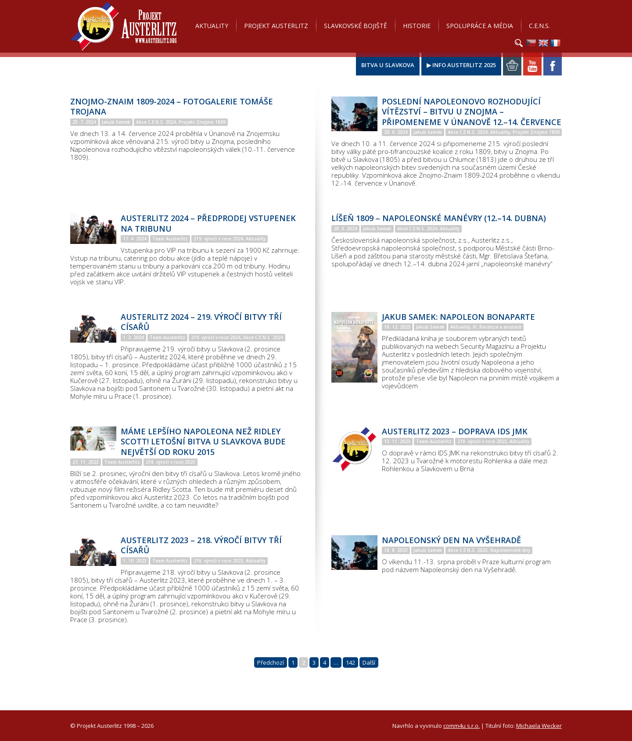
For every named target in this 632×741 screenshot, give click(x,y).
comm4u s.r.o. (461, 726)
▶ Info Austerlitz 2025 (461, 65)
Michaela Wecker (539, 726)
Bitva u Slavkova (387, 65)
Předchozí (270, 662)
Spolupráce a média (479, 25)
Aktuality (211, 25)
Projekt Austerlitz (123, 26)
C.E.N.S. (539, 25)
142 (350, 662)
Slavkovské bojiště (355, 25)
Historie (417, 25)
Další (369, 662)
